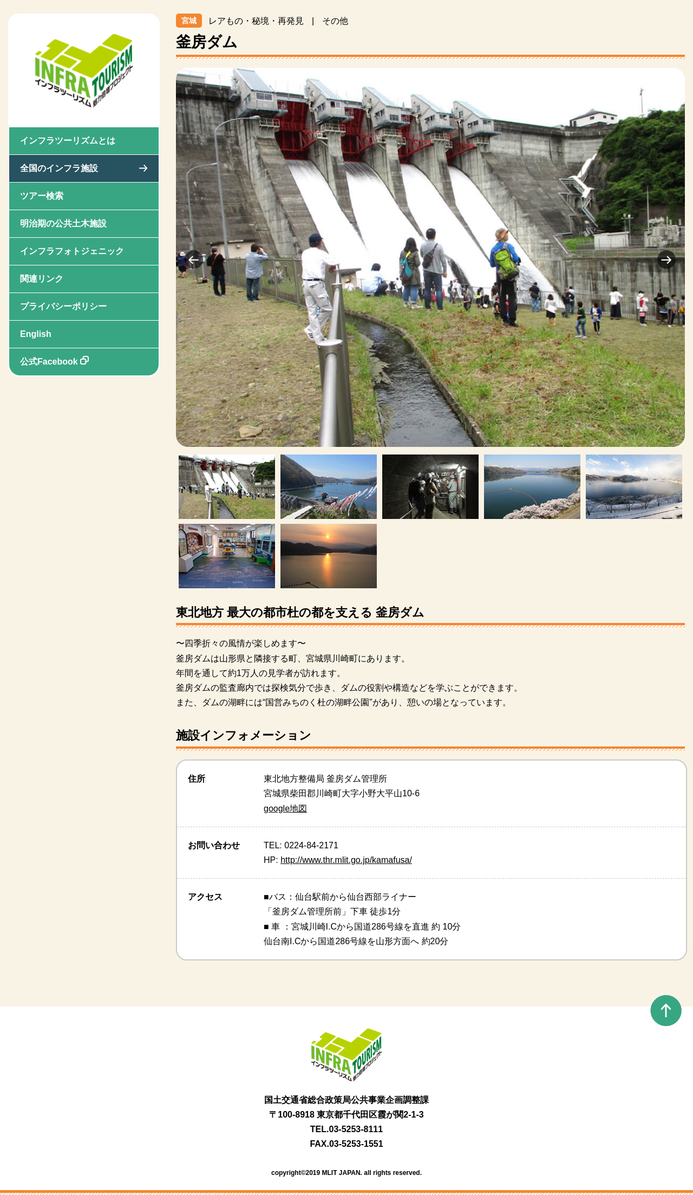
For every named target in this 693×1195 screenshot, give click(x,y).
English (35, 334)
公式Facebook (54, 361)
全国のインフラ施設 (59, 168)
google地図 (285, 808)
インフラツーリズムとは (67, 140)
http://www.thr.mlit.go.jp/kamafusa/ (346, 860)
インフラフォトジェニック (72, 251)
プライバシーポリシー (63, 306)
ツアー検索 (41, 195)
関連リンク (41, 278)
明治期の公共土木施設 (63, 223)
